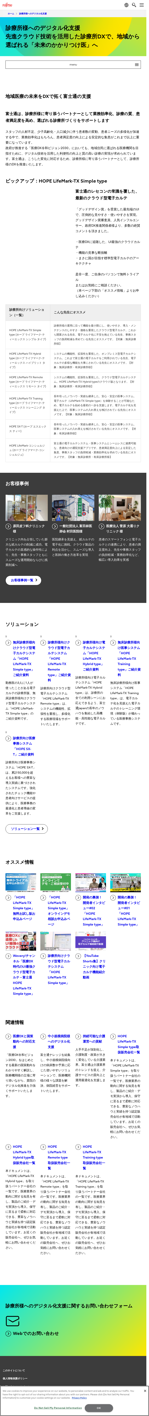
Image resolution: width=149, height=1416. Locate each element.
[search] (134, 5)
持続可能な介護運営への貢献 (90, 1039)
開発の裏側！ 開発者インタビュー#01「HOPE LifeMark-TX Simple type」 (125, 910)
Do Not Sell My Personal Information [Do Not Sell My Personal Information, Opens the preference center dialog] (58, 1407)
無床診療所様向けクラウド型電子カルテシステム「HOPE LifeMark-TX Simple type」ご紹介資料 (20, 658)
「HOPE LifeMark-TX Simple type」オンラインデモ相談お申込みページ (55, 910)
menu (105, 65)
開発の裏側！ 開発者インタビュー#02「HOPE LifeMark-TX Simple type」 (90, 910)
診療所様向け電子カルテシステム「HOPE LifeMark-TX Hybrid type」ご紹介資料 (90, 655)
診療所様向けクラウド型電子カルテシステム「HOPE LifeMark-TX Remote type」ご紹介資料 (55, 661)
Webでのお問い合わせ (32, 1333)
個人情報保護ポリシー (15, 1378)
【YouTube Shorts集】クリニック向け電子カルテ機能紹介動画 (90, 966)
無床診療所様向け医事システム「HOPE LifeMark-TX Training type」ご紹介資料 (125, 658)
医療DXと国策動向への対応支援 (20, 1041)
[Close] (145, 1391)
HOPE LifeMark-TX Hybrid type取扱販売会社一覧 (20, 1154)
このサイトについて (14, 1370)
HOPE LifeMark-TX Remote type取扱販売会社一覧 (55, 1157)
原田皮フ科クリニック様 (25, 529)
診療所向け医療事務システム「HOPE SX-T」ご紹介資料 (20, 746)
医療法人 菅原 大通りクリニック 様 (119, 529)
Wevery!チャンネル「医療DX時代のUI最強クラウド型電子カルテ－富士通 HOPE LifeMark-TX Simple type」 (20, 974)
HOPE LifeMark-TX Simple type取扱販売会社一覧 (125, 1044)
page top (142, 1365)
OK (99, 1408)
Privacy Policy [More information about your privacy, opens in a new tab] (79, 1398)
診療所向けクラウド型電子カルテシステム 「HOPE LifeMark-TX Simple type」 (55, 969)
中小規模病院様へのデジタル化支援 (55, 1041)
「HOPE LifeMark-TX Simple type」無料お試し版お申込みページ (20, 908)
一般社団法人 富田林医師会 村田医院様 (72, 529)
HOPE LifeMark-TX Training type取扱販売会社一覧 (90, 1157)
